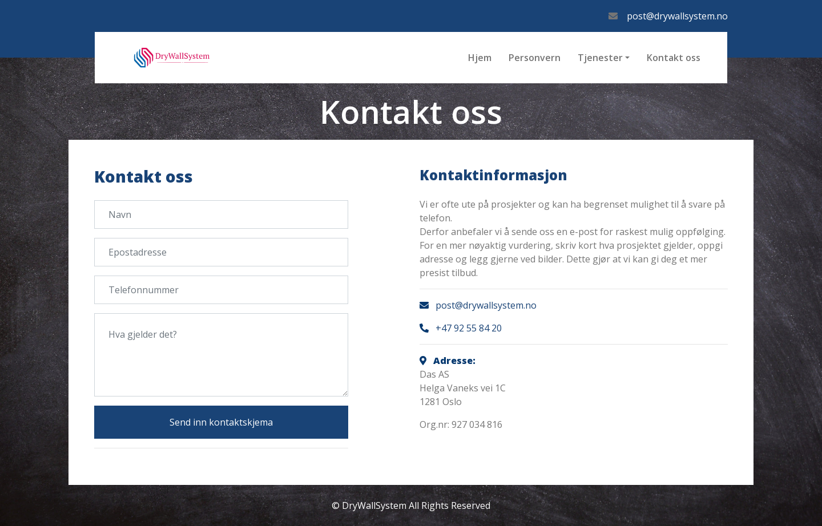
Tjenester (600, 57)
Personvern (535, 57)
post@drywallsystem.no (677, 16)
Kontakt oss (673, 57)
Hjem (479, 57)
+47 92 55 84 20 (469, 328)
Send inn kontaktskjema (221, 422)
